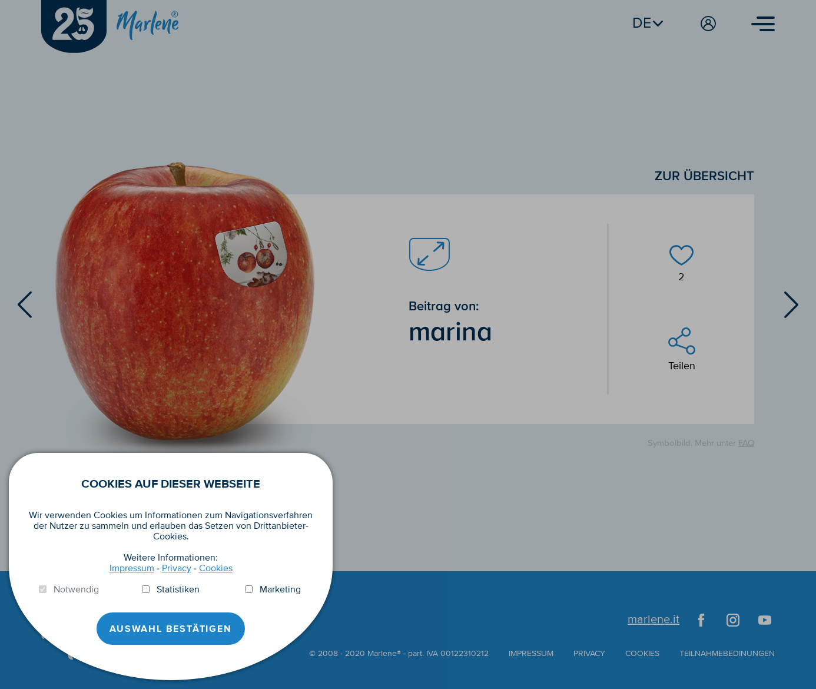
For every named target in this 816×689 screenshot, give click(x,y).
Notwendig (76, 589)
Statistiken (178, 589)
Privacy (176, 568)
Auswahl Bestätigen (170, 629)
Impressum (132, 568)
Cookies (216, 568)
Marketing (280, 589)
